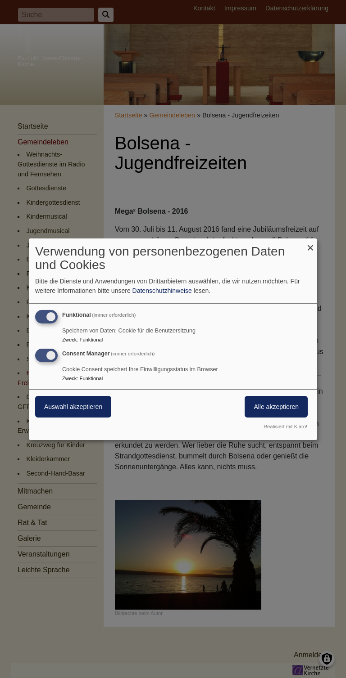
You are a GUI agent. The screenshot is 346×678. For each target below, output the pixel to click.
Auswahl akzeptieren (73, 406)
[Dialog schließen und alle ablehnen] (310, 243)
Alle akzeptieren (276, 406)
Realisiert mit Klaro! (285, 426)
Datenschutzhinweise (162, 290)
